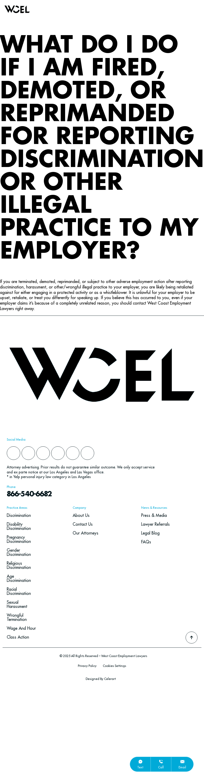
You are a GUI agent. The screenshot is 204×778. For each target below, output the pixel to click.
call (161, 767)
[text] (140, 761)
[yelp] (28, 453)
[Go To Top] (192, 638)
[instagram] (43, 453)
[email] (182, 761)
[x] (58, 453)
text (140, 767)
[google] (72, 453)
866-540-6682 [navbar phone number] (29, 494)
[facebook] (13, 453)
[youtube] (87, 453)
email (182, 767)
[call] (161, 761)
